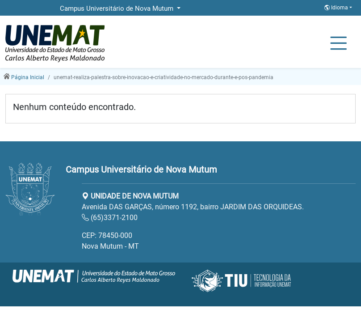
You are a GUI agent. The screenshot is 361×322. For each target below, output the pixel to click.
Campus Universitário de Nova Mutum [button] (117, 8)
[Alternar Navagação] (338, 44)
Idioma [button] (336, 7)
